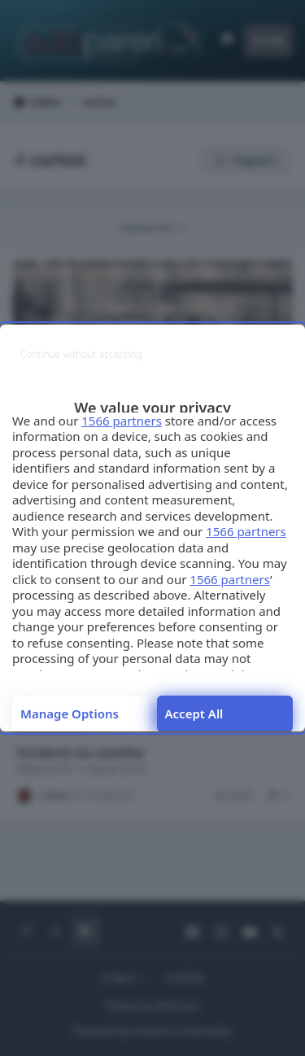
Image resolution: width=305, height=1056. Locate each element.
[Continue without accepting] (81, 355)
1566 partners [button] (121, 420)
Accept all (194, 713)
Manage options (69, 713)
